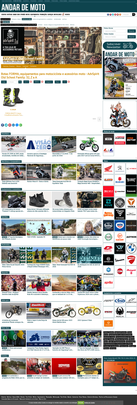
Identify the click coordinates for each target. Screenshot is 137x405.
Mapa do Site (42, 399)
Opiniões (5, 217)
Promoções (43, 14)
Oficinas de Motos (121, 339)
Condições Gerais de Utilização (10, 399)
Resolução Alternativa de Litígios (29, 399)
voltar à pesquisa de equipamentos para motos (56, 25)
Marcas (18, 66)
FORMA (37, 82)
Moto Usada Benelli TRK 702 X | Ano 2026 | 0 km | (120, 370)
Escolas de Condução (111, 346)
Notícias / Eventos (8, 66)
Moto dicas (6, 328)
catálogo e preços (16, 19)
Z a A (26, 82)
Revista (67, 14)
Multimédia (6, 245)
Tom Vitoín (29, 397)
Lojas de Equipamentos (117, 342)
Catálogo (25, 66)
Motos (28, 14)
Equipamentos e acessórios (11, 189)
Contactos (33, 66)
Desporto (5, 273)
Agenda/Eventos (120, 332)
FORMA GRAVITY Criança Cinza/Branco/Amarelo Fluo (13, 114)
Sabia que (6, 300)
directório (6, 22)
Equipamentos (34, 14)
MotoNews (6, 134)
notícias (64, 19)
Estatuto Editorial (93, 397)
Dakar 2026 (16, 14)
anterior (40, 25)
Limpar (4, 82)
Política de (89, 402)
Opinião (22, 14)
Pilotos (106, 348)
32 (64, 82)
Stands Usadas (109, 339)
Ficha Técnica (83, 397)
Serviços (50, 14)
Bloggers (132, 346)
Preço (58, 82)
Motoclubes (57, 14)
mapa (12, 22)
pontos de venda (26, 19)
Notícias (9, 14)
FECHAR (80, 402)
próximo (72, 25)
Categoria (49, 82)
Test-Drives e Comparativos (11, 161)
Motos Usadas (108, 332)
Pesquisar (132, 31)
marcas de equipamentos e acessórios (42, 19)
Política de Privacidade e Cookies (108, 397)
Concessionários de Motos (125, 337)
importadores (57, 19)
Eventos (3, 14)
